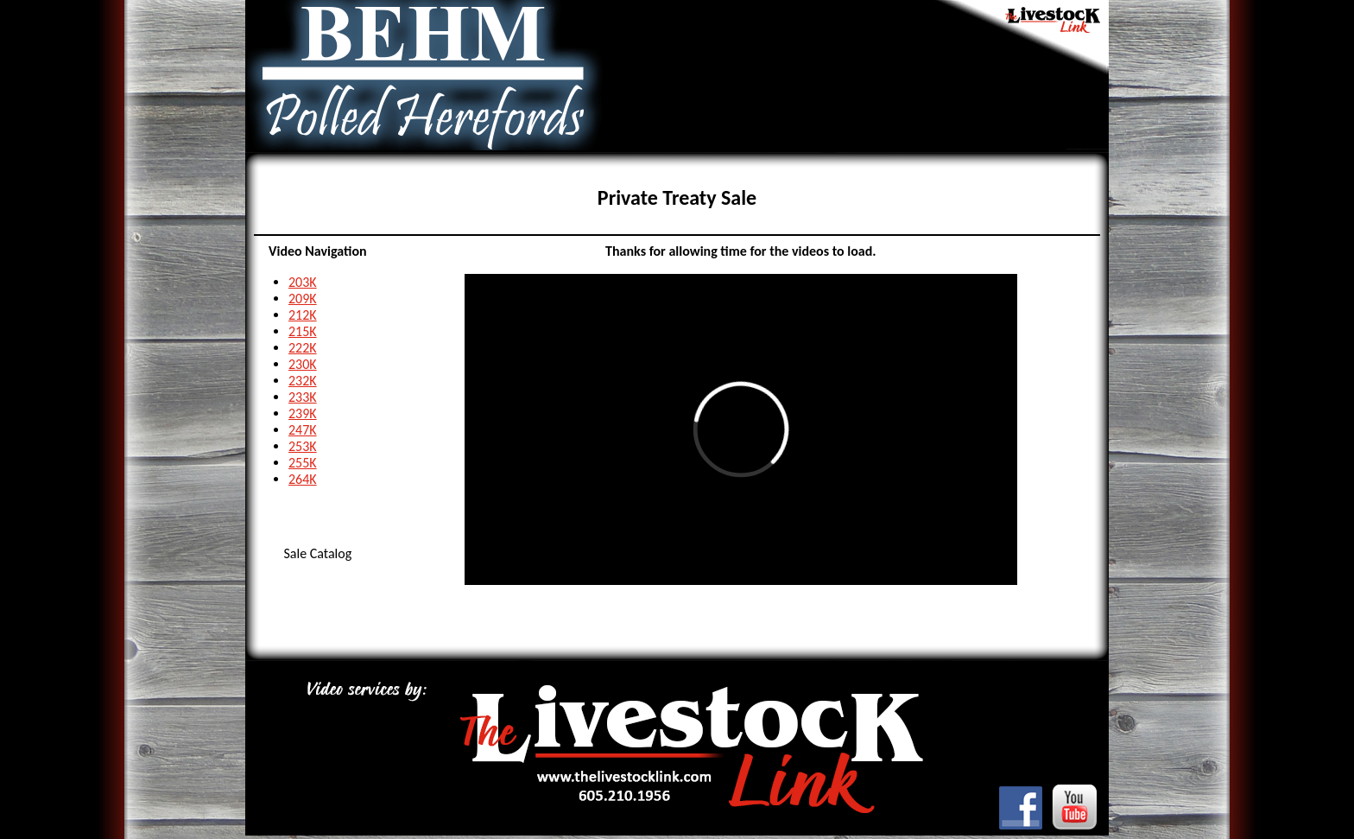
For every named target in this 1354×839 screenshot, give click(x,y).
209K (302, 298)
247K (302, 430)
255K (302, 462)
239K (302, 413)
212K (302, 315)
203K (302, 282)
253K (302, 446)
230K (302, 364)
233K (302, 397)
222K (302, 348)
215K (302, 331)
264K (302, 479)
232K (302, 380)
